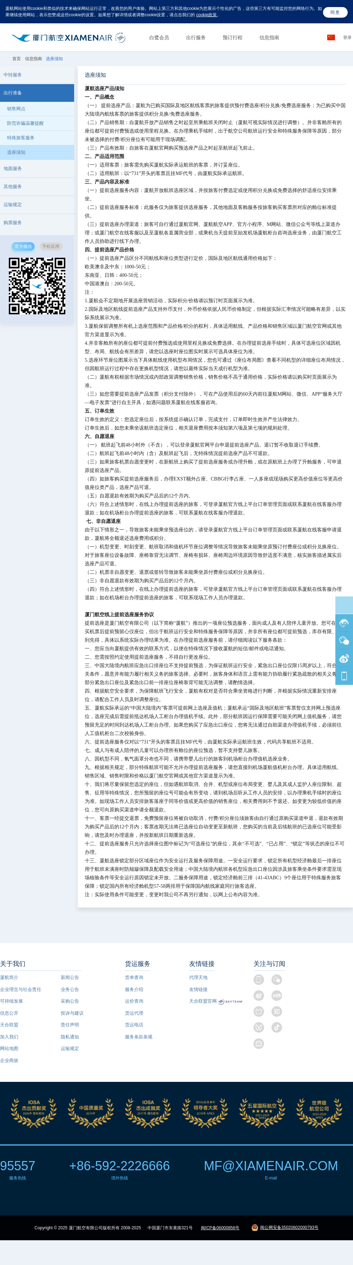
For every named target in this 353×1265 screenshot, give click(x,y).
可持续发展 (11, 1001)
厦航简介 (9, 977)
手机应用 (50, 246)
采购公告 (70, 1001)
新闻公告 (70, 977)
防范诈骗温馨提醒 (25, 123)
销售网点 (16, 108)
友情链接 (198, 989)
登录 (348, 37)
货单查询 (134, 977)
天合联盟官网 (203, 1001)
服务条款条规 (138, 1036)
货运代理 (134, 1013)
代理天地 (198, 977)
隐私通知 (70, 1036)
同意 (335, 12)
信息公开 (9, 1013)
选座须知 (16, 152)
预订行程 (233, 37)
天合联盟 (9, 1024)
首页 (17, 58)
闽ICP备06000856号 (220, 1227)
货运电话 (134, 1024)
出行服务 (196, 37)
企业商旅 (9, 1060)
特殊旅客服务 (21, 137)
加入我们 (9, 1036)
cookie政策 (206, 14)
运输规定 (70, 1048)
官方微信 (23, 246)
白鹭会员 (159, 37)
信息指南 (269, 37)
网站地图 (9, 1048)
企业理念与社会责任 (20, 989)
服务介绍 (134, 989)
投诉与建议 (72, 1013)
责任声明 (70, 1024)
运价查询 (134, 1001)
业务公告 (70, 989)
